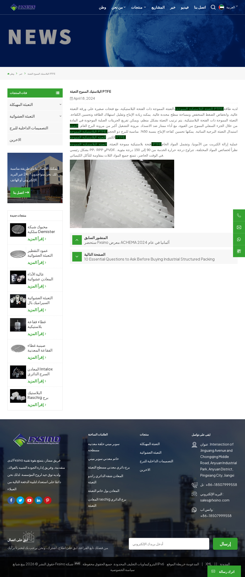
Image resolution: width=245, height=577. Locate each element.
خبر (172, 7)
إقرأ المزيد (37, 238)
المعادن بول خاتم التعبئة (103, 490)
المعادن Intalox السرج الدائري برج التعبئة (40, 371)
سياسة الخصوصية (122, 569)
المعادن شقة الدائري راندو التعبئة (105, 479)
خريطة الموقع (183, 564)
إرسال (225, 543)
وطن (102, 7)
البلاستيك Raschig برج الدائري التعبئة (38, 395)
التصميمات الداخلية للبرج (29, 127)
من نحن (117, 7)
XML (209, 564)
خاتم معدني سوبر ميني (103, 458)
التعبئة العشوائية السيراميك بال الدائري (40, 300)
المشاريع (158, 7)
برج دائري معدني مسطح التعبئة (109, 467)
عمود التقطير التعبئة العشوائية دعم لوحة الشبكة (41, 253)
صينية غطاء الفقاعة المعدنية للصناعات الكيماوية (40, 348)
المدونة (224, 564)
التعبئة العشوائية (22, 116)
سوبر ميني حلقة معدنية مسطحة (104, 446)
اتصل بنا (200, 7)
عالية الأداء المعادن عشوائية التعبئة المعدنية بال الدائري (40, 276)
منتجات (137, 7)
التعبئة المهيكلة (21, 104)
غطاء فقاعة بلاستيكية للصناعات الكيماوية (37, 324)
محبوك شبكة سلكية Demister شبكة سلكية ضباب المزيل (41, 229)
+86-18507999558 (221, 484)
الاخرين (15, 139)
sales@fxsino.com (214, 500)
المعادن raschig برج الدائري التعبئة (107, 502)
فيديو (185, 7)
